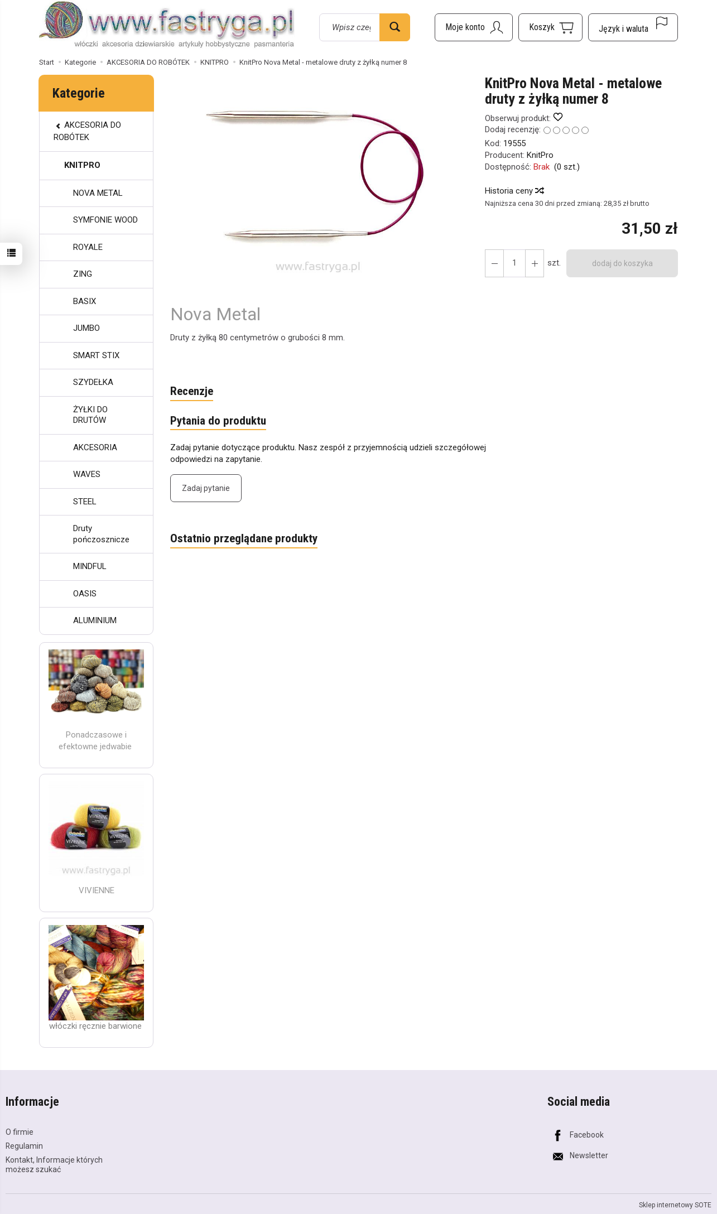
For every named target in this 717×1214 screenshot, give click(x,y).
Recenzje (191, 391)
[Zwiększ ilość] (494, 263)
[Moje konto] (474, 27)
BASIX (84, 301)
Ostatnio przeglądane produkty (243, 539)
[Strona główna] (167, 25)
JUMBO (86, 328)
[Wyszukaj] (394, 27)
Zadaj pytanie (206, 488)
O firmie (19, 1132)
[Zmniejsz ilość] (534, 263)
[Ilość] (514, 263)
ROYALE (88, 247)
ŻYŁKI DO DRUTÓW (90, 415)
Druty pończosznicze (101, 534)
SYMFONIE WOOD (105, 220)
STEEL (85, 502)
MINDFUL (90, 566)
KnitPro (540, 155)
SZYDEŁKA (93, 382)
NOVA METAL (98, 193)
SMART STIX (96, 355)
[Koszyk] (550, 27)
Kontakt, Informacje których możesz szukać (54, 1164)
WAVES (86, 474)
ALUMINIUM (95, 620)
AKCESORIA (95, 447)
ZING (82, 274)
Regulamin (24, 1145)
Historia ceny (514, 191)
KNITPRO (82, 165)
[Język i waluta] (633, 27)
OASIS (85, 594)
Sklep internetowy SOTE (675, 1204)
